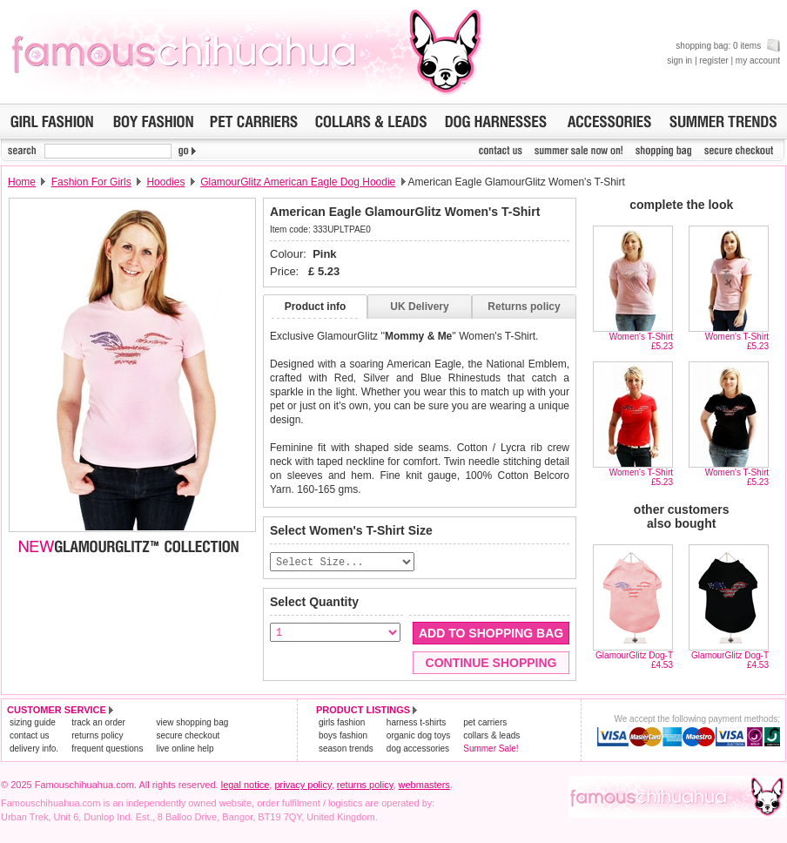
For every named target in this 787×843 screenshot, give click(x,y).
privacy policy (302, 785)
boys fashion (343, 736)
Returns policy (524, 306)
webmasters (424, 785)
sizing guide (33, 723)
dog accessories (418, 749)
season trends (346, 749)
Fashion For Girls (91, 182)
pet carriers (485, 723)
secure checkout (187, 736)
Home (22, 182)
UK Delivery (419, 306)
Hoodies (165, 182)
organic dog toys (418, 736)
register (713, 60)
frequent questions (107, 749)
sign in (679, 60)
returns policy (97, 736)
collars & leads (491, 736)
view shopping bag (192, 723)
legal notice (245, 785)
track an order (98, 723)
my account (758, 60)
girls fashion (342, 723)
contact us (30, 736)
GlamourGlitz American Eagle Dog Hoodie (297, 182)
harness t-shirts (416, 723)
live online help (184, 749)
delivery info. (34, 749)
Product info (315, 306)
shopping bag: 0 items (728, 46)
